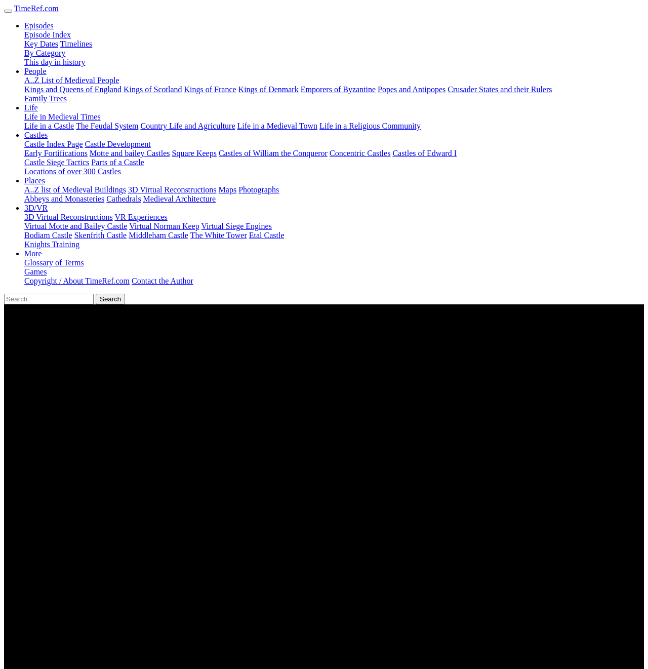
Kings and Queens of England (73, 89)
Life (31, 107)
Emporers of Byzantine (338, 89)
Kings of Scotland (153, 89)
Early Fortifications (56, 153)
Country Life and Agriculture (187, 126)
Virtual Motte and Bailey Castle (75, 226)
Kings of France (210, 89)
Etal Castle (267, 235)
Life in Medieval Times (62, 116)
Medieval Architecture (179, 198)
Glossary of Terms (54, 262)
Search (110, 299)
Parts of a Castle (117, 162)
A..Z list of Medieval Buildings (75, 189)
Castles (36, 135)
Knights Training (51, 244)
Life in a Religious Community (370, 126)
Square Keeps (194, 153)
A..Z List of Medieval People (71, 80)
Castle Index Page (53, 144)
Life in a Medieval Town (277, 126)
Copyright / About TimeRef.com (77, 281)
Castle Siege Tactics (56, 162)
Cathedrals (123, 198)
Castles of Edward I (424, 153)
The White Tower (218, 235)
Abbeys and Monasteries (64, 198)
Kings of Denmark (268, 89)
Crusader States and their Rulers (500, 89)
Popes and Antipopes (412, 89)
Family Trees (45, 98)
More (33, 253)
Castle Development (118, 144)
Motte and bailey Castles (130, 153)
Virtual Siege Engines (236, 226)
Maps (228, 189)
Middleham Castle (158, 235)
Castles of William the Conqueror (273, 153)
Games (35, 271)
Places (34, 180)
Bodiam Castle (48, 235)
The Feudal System (107, 126)
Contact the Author (162, 281)
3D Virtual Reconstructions (172, 189)
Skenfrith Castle (100, 235)
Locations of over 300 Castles (72, 171)
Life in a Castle (49, 126)
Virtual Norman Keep (164, 226)
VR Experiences (140, 217)
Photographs (258, 189)
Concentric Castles (360, 153)
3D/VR (36, 208)
